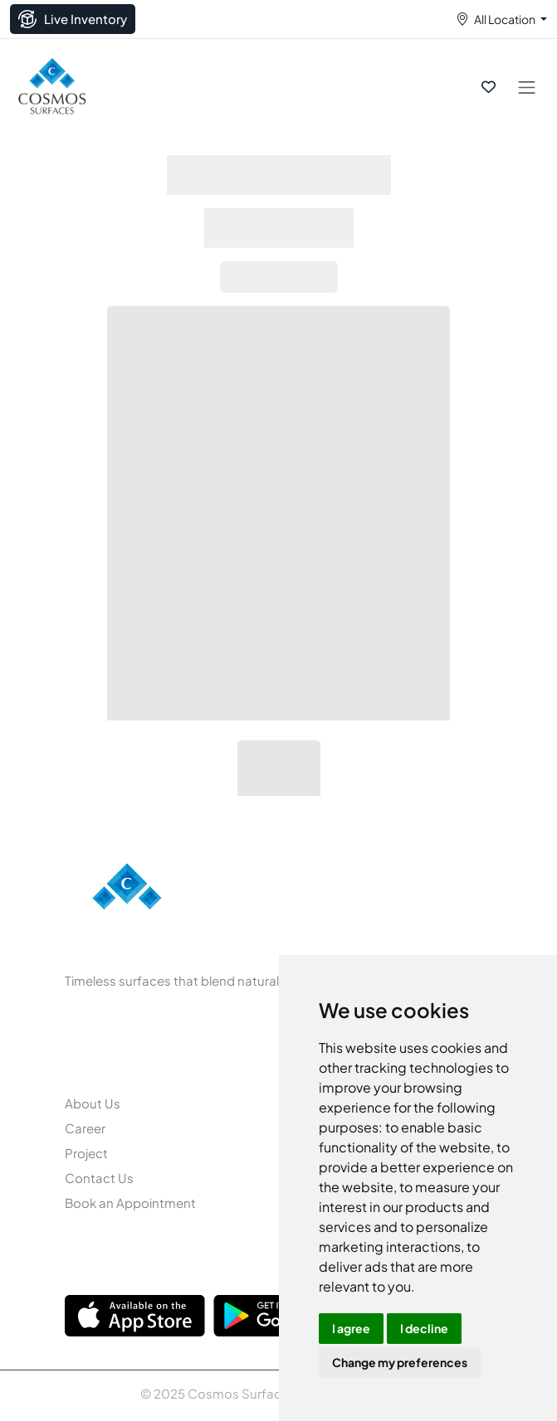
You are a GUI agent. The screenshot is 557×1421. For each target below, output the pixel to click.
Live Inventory (72, 19)
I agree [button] (351, 1328)
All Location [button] (504, 19)
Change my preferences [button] (399, 1362)
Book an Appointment (130, 1202)
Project (86, 1153)
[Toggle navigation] (526, 86)
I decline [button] (424, 1328)
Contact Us (99, 1178)
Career (85, 1128)
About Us (92, 1103)
